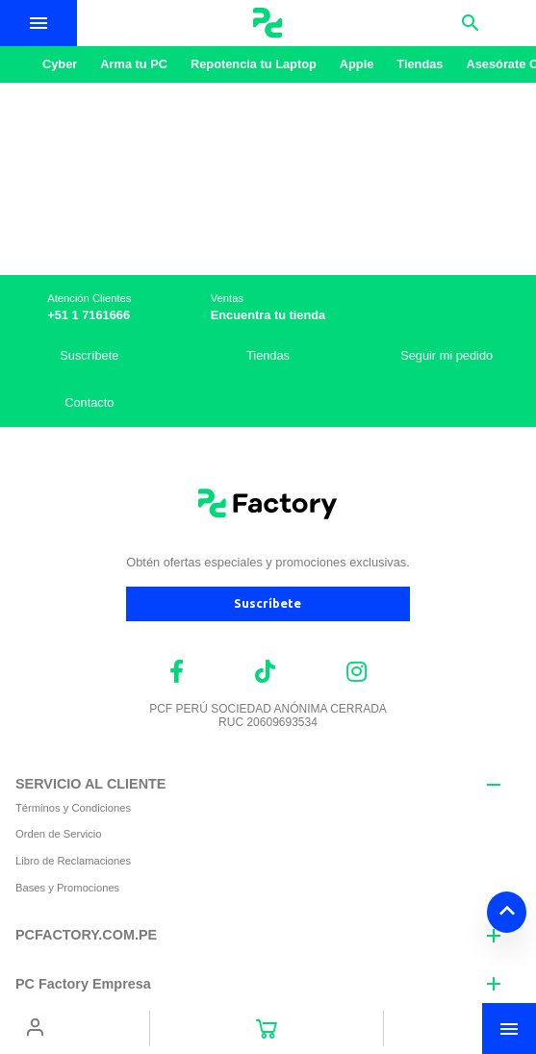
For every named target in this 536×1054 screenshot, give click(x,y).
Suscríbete (89, 355)
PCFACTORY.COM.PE (86, 934)
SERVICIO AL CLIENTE (90, 783)
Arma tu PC (133, 64)
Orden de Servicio (58, 834)
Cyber (59, 64)
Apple (357, 64)
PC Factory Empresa (83, 983)
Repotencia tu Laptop (254, 64)
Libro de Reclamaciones (73, 860)
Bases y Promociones (67, 887)
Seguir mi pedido (446, 355)
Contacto (89, 402)
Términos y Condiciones (73, 808)
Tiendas (419, 64)
